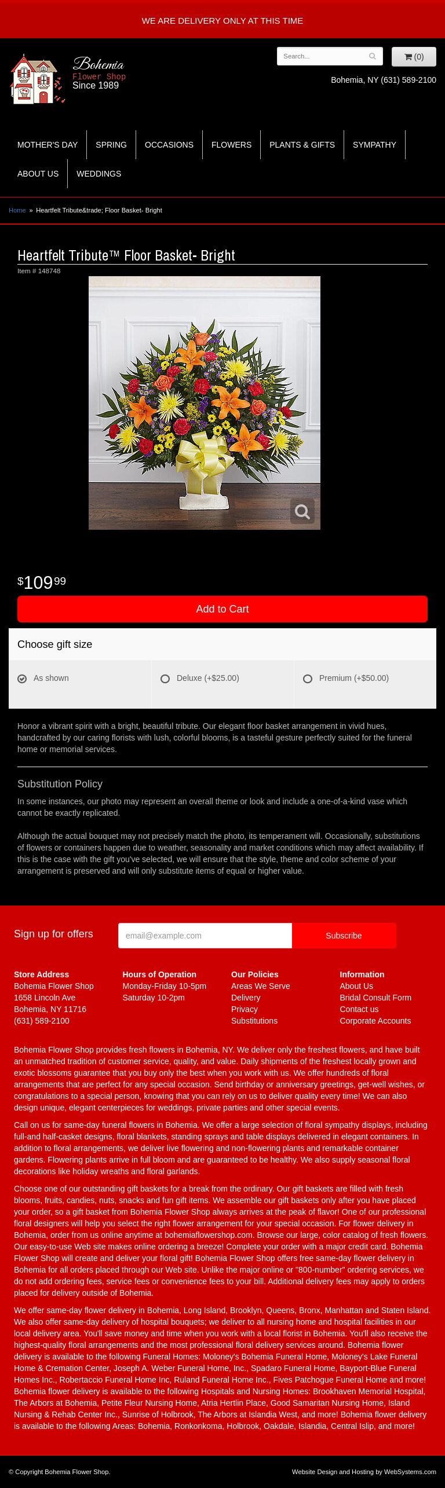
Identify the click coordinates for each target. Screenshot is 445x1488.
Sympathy (374, 144)
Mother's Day (47, 144)
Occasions (169, 144)
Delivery (246, 997)
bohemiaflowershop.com (209, 1235)
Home (17, 210)
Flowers (231, 144)
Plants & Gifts (302, 144)
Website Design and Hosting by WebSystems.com (364, 1471)
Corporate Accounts (375, 1020)
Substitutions (254, 1020)
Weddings (98, 173)
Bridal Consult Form (376, 997)
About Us (38, 173)
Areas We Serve (260, 986)
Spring (111, 144)
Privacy (244, 1009)
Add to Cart (222, 609)
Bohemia (129, 73)
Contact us (359, 1009)
